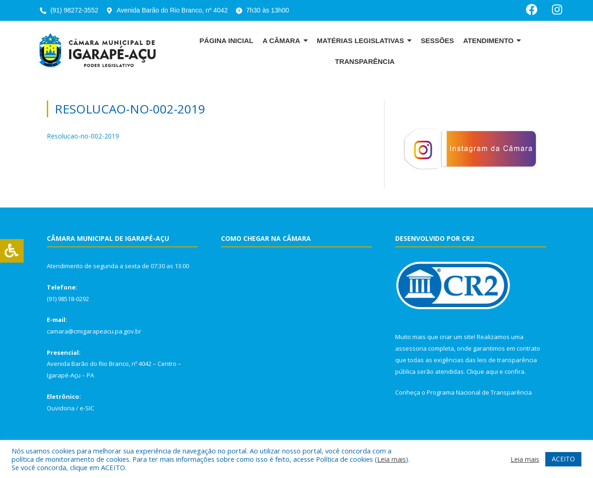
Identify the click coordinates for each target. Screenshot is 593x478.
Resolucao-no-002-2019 (83, 136)
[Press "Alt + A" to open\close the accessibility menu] (12, 251)
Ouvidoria (61, 408)
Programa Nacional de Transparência (479, 392)
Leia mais (391, 459)
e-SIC (87, 408)
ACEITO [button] (563, 458)
